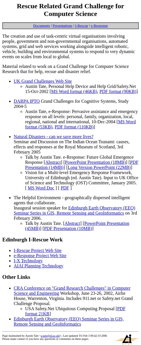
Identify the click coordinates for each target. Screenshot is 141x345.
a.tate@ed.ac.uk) (50, 335)
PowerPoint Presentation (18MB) (95, 162)
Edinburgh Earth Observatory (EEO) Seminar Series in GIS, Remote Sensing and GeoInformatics (74, 210)
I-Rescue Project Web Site (38, 250)
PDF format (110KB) (74, 126)
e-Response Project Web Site (40, 255)
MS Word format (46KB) (74, 91)
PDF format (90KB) (118, 91)
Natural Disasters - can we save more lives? (53, 136)
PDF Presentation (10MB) (68, 228)
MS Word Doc (41, 187)
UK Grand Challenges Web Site (43, 81)
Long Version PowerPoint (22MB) (99, 167)
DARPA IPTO (27, 101)
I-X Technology (28, 260)
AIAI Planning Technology (38, 265)
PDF (65, 187)
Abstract (53, 162)
